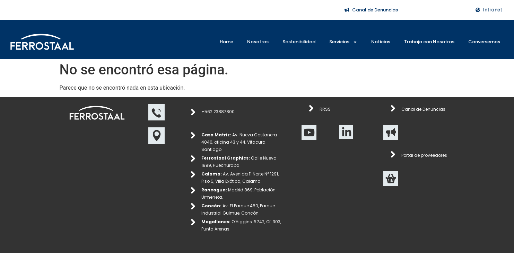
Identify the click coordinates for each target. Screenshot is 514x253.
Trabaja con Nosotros (429, 41)
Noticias (380, 41)
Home (226, 41)
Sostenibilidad (298, 41)
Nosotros (258, 41)
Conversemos (484, 41)
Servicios (343, 42)
